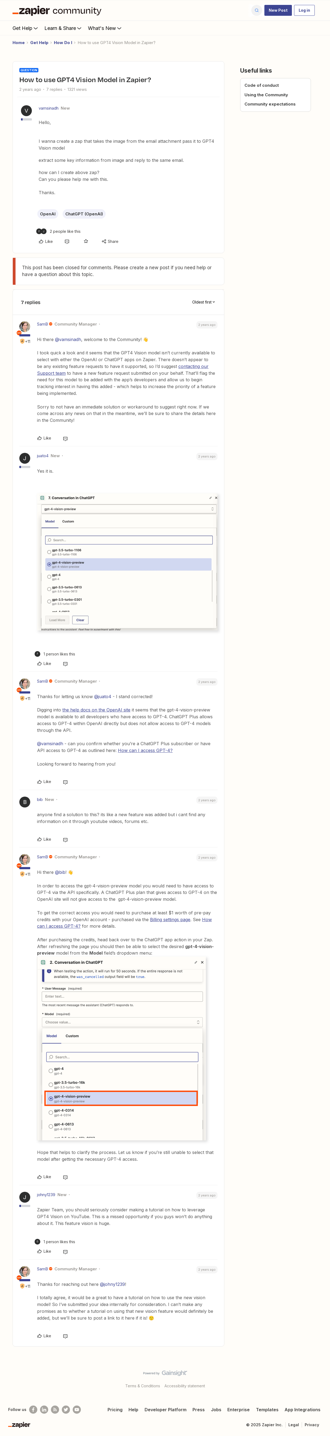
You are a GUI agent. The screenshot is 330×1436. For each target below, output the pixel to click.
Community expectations (270, 104)
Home (19, 42)
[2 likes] (58, 231)
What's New (105, 28)
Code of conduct (262, 85)
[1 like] (55, 654)
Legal (293, 1424)
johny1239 (46, 1194)
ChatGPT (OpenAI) (84, 213)
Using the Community (266, 94)
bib (40, 799)
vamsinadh (49, 108)
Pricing (115, 1409)
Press (198, 1409)
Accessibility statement (184, 1386)
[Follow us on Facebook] (33, 1410)
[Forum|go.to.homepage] (58, 10)
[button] (278, 10)
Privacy (312, 1424)
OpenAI (48, 213)
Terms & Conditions (142, 1386)
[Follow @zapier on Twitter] (66, 1410)
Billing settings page (170, 919)
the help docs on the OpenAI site (96, 710)
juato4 (42, 455)
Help (133, 1409)
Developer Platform (166, 1409)
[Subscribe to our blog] (55, 1410)
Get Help (26, 28)
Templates (267, 1409)
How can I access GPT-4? (145, 750)
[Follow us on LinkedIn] (44, 1410)
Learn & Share (63, 28)
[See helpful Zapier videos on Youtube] (77, 1410)
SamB (42, 324)
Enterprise (238, 1409)
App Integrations (302, 1409)
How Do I (63, 42)
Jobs (216, 1409)
